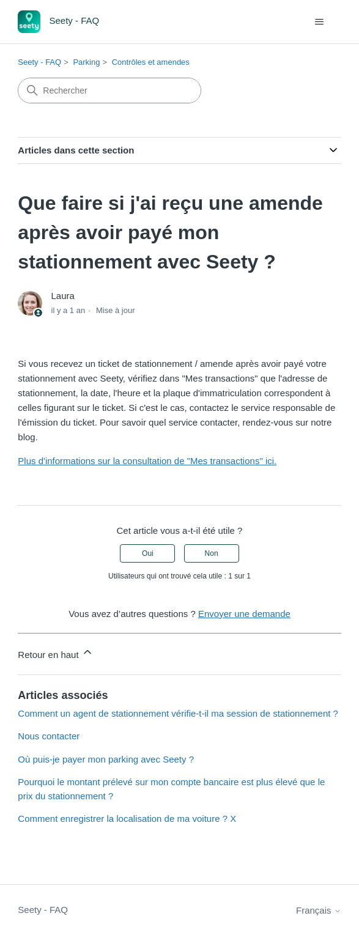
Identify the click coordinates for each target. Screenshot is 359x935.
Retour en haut (55, 653)
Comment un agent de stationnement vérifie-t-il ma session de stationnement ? (178, 713)
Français (318, 910)
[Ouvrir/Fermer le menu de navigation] (319, 22)
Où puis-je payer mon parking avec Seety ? (106, 759)
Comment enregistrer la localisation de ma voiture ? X (127, 818)
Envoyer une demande (244, 613)
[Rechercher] (109, 90)
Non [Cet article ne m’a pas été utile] (211, 553)
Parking (86, 62)
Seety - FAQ (39, 62)
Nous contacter (49, 736)
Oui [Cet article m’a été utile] (148, 553)
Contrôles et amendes (151, 62)
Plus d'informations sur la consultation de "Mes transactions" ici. (147, 461)
